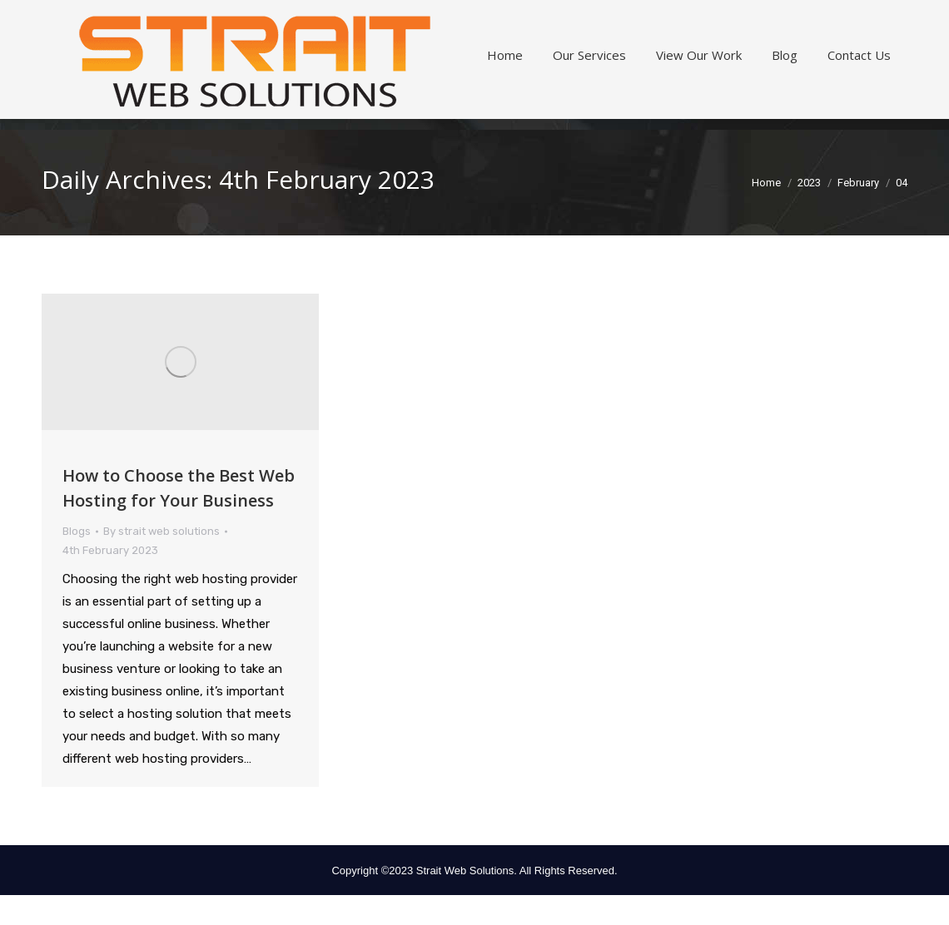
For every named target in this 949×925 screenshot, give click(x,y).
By (161, 561)
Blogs (76, 561)
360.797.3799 (96, 15)
